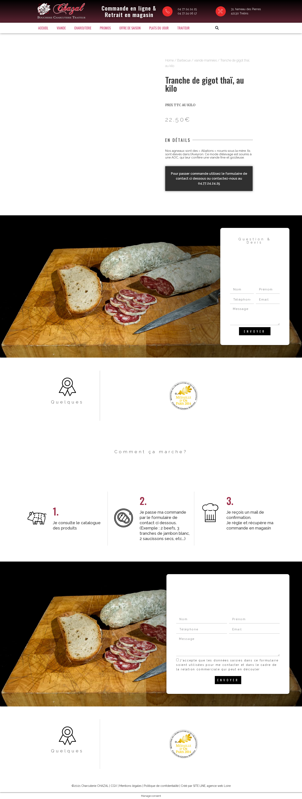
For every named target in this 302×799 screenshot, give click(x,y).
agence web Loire (219, 785)
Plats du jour (159, 28)
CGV (114, 785)
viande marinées (205, 60)
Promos (105, 28)
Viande (61, 28)
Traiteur (183, 28)
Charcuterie (82, 28)
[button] (217, 28)
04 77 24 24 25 (187, 9)
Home (169, 60)
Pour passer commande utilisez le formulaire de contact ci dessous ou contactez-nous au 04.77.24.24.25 (209, 178)
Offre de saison (130, 28)
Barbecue (184, 60)
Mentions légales (130, 785)
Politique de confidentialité (161, 785)
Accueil (43, 28)
